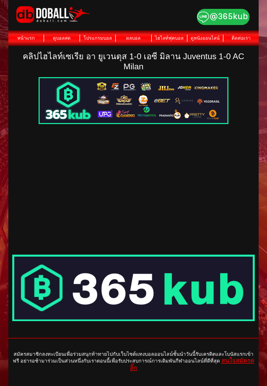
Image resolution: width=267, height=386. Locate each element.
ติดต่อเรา (241, 38)
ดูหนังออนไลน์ (205, 38)
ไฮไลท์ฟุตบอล (169, 38)
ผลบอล (133, 38)
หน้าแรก (26, 38)
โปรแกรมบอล (97, 38)
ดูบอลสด (62, 38)
